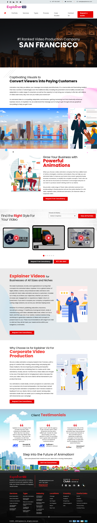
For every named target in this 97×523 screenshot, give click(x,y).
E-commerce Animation (40, 510)
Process (46, 13)
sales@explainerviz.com (46, 480)
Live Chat (68, 1)
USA (64, 505)
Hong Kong (66, 501)
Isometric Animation (28, 496)
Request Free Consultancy (55, 199)
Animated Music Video (27, 504)
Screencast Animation (13, 509)
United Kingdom (67, 503)
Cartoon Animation (15, 501)
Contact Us (71, 14)
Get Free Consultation (48, 463)
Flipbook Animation (28, 502)
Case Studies (56, 14)
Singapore (66, 496)
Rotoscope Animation (26, 499)
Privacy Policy (80, 505)
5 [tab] (51, 255)
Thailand (65, 498)
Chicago (52, 496)
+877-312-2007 (55, 1)
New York (52, 508)
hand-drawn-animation (27, 511)
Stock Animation (14, 498)
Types (36, 13)
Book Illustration (14, 496)
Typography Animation (13, 506)
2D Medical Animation (39, 497)
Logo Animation (14, 503)
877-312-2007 (61, 261)
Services (26, 13)
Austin (51, 498)
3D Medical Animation (39, 500)
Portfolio (15, 13)
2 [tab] (45, 255)
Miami (51, 505)
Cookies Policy (81, 508)
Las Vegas (52, 501)
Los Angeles (53, 503)
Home (78, 496)
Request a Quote (83, 14)
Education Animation (39, 513)
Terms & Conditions (82, 503)
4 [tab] (49, 255)
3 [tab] (47, 255)
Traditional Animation (26, 508)
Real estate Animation (39, 506)
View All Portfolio (87, 216)
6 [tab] (53, 255)
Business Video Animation (40, 503)
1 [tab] (43, 255)
